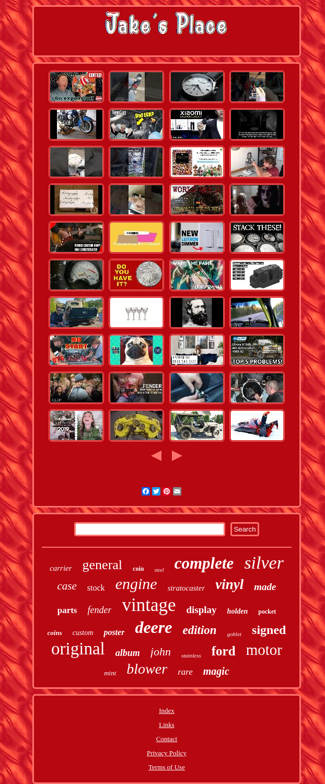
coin (138, 568)
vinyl (229, 584)
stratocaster (186, 588)
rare (185, 672)
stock (96, 587)
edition (199, 630)
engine (136, 583)
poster (113, 632)
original (78, 648)
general (103, 564)
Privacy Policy (167, 753)
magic (216, 671)
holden (237, 611)
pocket (267, 611)
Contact (166, 739)
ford (224, 651)
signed (269, 630)
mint (110, 673)
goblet (234, 634)
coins (55, 633)
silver (264, 562)
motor (264, 649)
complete (204, 563)
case (67, 586)
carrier (61, 568)
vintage (149, 605)
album (127, 653)
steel (159, 570)
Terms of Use (166, 767)
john (160, 651)
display (202, 609)
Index (167, 710)
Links (167, 725)
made (265, 586)
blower (146, 669)
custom (83, 633)
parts (67, 610)
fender (99, 610)
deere (153, 627)
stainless (191, 655)
